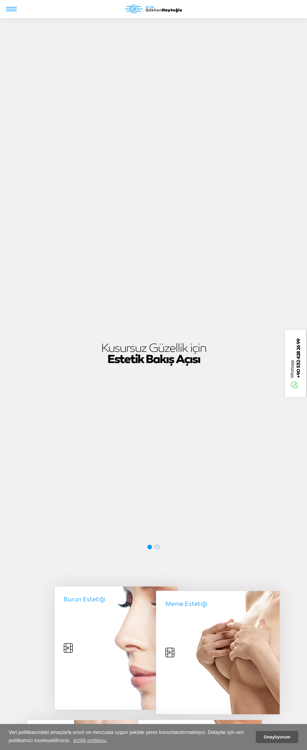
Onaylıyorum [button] (277, 737)
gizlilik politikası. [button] (90, 740)
